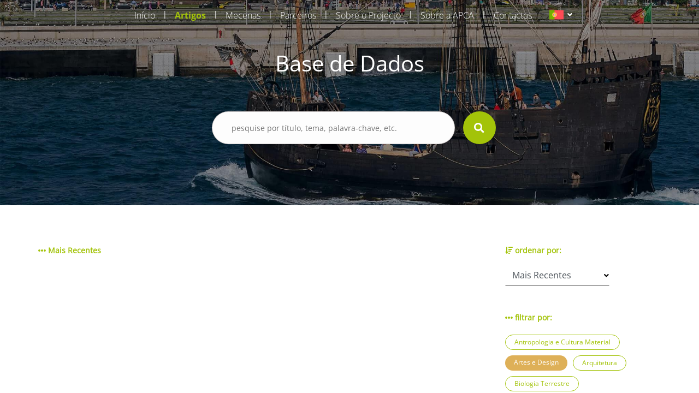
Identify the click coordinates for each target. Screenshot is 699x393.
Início (144, 15)
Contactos (513, 15)
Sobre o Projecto (368, 15)
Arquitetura (599, 362)
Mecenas (243, 15)
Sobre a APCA (447, 15)
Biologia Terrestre (542, 383)
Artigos (190, 15)
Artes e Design (536, 362)
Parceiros (298, 15)
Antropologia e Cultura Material (562, 342)
